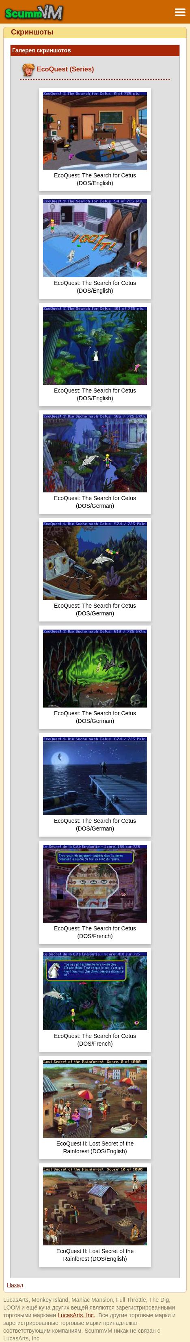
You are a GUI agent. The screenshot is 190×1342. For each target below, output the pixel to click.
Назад (15, 1285)
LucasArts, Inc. (76, 1315)
